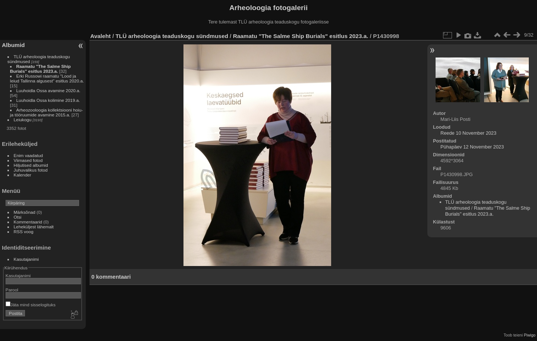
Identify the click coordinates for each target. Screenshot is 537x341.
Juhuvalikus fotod (31, 170)
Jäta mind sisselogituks (31, 304)
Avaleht (100, 36)
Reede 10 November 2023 (468, 133)
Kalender (22, 174)
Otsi (18, 217)
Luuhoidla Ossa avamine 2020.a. (48, 90)
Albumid (13, 45)
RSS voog (24, 231)
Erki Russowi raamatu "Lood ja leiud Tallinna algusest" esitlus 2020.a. (47, 78)
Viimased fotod (28, 160)
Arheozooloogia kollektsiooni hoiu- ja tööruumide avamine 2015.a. (46, 112)
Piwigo (530, 335)
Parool (12, 289)
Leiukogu (23, 119)
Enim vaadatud (28, 155)
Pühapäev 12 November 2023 (472, 147)
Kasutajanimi (26, 259)
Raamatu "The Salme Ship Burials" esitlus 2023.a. (40, 68)
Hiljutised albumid (31, 165)
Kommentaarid (28, 221)
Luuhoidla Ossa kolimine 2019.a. (48, 100)
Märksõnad (24, 212)
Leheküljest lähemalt (34, 226)
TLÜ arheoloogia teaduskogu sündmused (172, 36)
